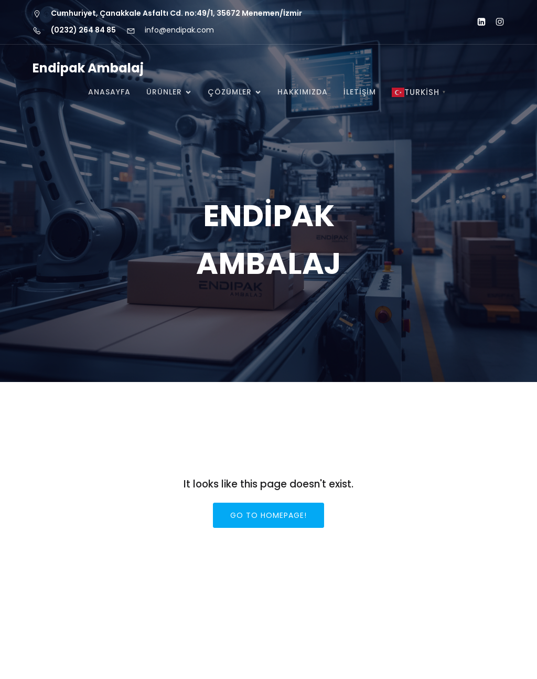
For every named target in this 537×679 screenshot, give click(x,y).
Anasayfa (109, 92)
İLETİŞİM (359, 92)
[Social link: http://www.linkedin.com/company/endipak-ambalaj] (477, 22)
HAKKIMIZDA (302, 92)
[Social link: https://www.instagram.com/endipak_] (495, 22)
